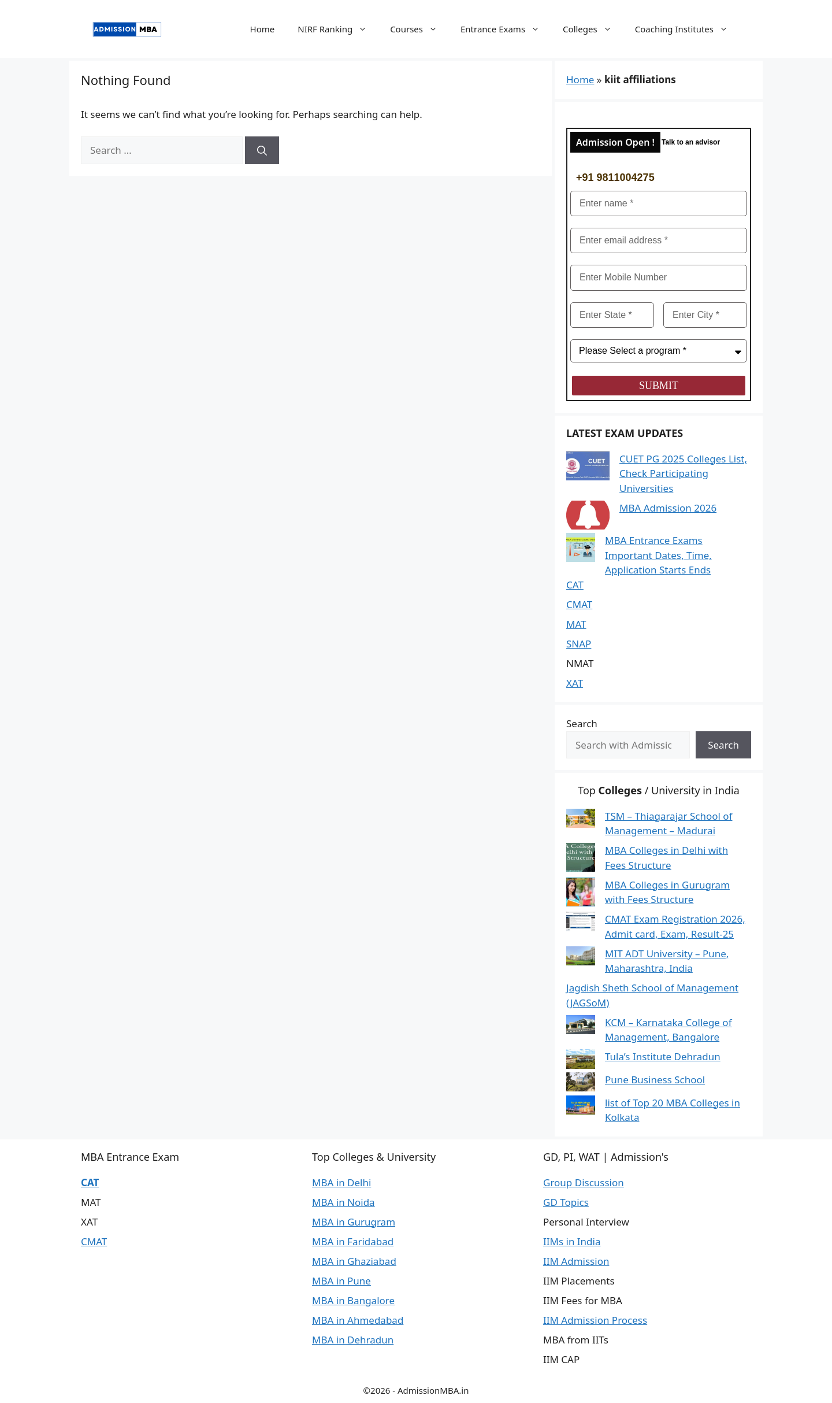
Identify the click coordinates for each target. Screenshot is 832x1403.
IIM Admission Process (595, 1320)
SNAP (578, 643)
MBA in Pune (341, 1280)
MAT (576, 624)
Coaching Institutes (687, 29)
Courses (419, 29)
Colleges (593, 29)
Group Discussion (583, 1182)
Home (262, 29)
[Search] (262, 150)
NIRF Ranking (338, 29)
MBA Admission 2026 (667, 507)
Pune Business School (655, 1079)
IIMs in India (571, 1241)
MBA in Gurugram (353, 1221)
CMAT (579, 604)
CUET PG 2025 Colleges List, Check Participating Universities (683, 473)
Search (581, 723)
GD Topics (566, 1202)
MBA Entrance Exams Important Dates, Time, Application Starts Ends (658, 555)
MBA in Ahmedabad (357, 1320)
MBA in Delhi (341, 1182)
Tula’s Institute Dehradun (662, 1056)
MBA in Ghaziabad (354, 1261)
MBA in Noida (343, 1202)
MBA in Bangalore (353, 1300)
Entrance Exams (505, 29)
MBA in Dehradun (352, 1339)
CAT (575, 584)
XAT (574, 683)
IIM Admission (576, 1261)
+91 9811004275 (615, 177)
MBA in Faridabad (352, 1241)
